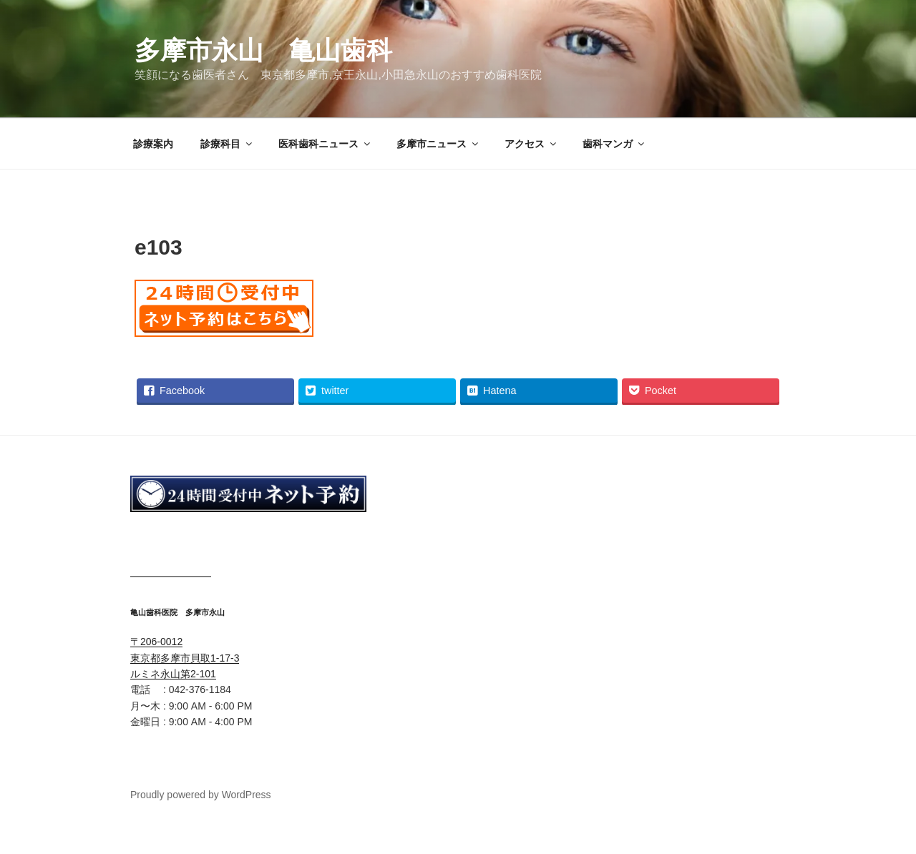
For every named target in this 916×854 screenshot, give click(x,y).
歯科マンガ (614, 143)
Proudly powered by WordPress (200, 794)
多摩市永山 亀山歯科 (263, 50)
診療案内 (153, 143)
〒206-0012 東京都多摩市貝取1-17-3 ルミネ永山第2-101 (184, 657)
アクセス (531, 143)
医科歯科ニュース (325, 143)
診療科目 (227, 143)
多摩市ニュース (438, 143)
